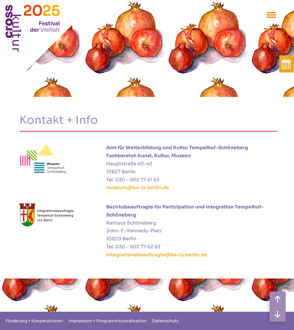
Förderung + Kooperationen (34, 320)
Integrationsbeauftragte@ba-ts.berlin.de (156, 255)
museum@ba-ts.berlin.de (137, 187)
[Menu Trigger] (271, 14)
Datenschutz (165, 320)
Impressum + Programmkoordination (107, 320)
